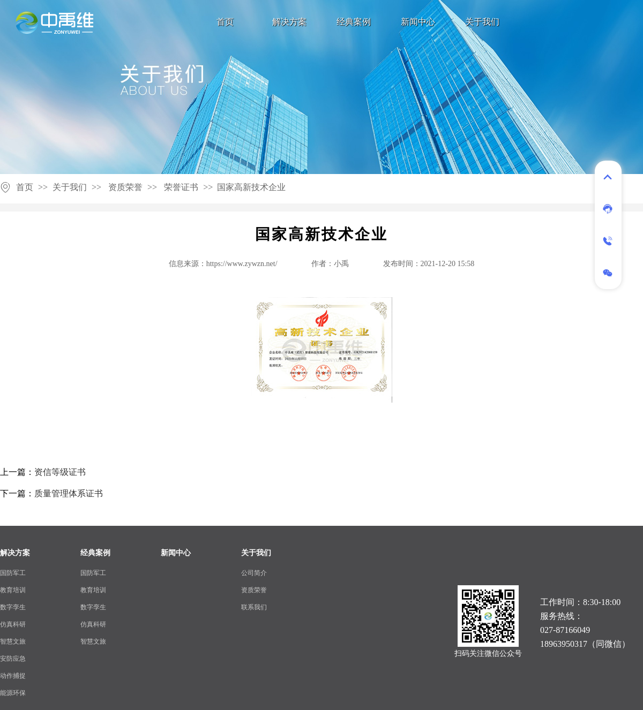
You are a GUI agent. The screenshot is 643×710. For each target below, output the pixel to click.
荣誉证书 (181, 187)
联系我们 (254, 607)
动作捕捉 (13, 675)
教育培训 (13, 590)
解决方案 (289, 21)
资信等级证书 (60, 472)
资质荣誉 (125, 187)
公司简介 (254, 573)
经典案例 (354, 21)
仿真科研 (13, 624)
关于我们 (482, 21)
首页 (225, 21)
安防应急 (13, 658)
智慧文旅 (13, 641)
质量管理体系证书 (68, 493)
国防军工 (13, 573)
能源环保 (13, 693)
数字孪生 (13, 607)
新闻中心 (418, 21)
